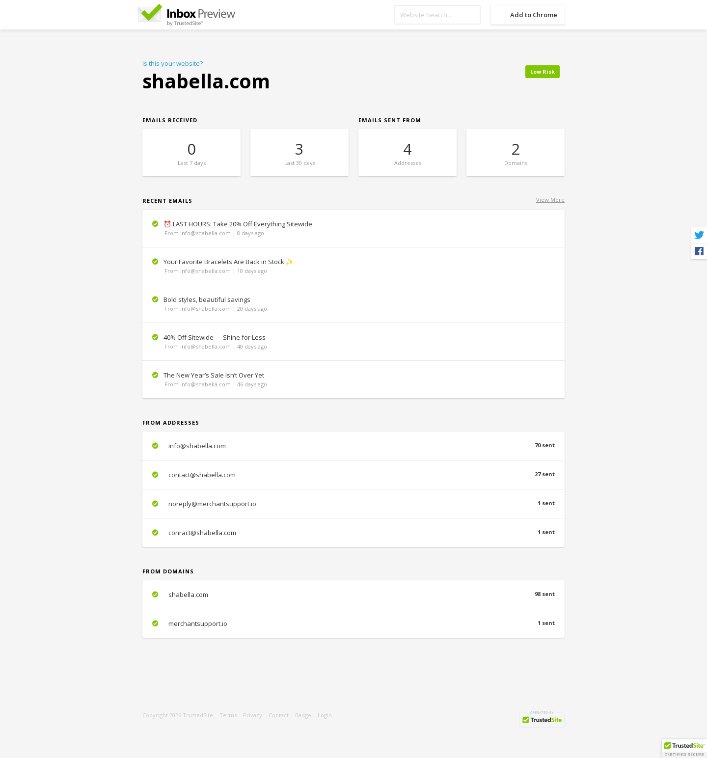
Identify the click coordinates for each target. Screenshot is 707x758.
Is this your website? (172, 63)
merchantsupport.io (353, 623)
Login (325, 715)
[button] (684, 748)
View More (550, 199)
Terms (228, 715)
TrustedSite (198, 715)
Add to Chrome (533, 14)
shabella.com (353, 594)
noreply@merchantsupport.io (353, 503)
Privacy (252, 715)
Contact (279, 715)
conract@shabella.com (353, 532)
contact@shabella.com (353, 474)
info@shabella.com (353, 445)
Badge (303, 715)
